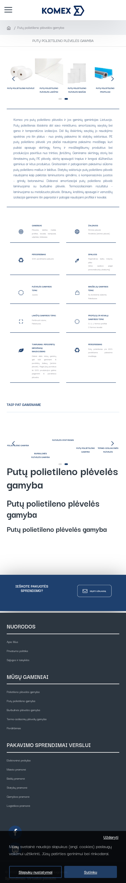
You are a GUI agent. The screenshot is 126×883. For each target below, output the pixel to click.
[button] (13, 78)
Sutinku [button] (90, 872)
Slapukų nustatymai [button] (35, 872)
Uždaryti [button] (111, 837)
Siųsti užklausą (98, 590)
